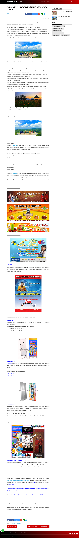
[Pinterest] (39, 14)
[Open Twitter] (72, 533)
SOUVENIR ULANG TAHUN (58, 33)
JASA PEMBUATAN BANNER (59, 26)
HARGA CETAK (56, 2)
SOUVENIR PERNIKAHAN (58, 28)
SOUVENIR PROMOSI (57, 30)
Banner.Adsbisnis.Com (11, 17)
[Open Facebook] (70, 533)
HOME (38, 2)
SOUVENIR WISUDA (65, 35)
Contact (7, 532)
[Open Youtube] (77, 533)
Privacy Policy (24, 532)
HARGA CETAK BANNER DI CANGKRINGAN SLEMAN (64, 17)
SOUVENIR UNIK (56, 35)
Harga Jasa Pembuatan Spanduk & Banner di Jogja (18, 480)
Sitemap (12, 532)
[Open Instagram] (74, 533)
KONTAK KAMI (64, 2)
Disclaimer (17, 532)
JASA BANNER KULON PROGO (15, 523)
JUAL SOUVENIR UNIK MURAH (65, 11)
